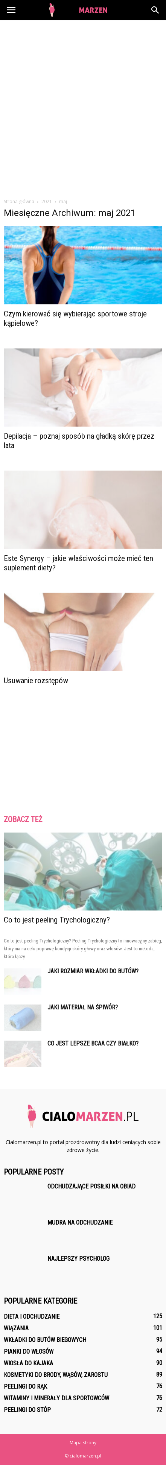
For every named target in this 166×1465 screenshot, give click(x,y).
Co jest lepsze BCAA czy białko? (93, 1043)
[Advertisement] (83, 107)
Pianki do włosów (28, 1351)
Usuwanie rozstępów (36, 680)
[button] (155, 10)
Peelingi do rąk (25, 1386)
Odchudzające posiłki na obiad (91, 1186)
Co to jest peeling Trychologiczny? (57, 919)
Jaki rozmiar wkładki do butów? (93, 971)
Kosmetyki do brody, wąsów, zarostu (56, 1374)
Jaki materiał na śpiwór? (82, 1007)
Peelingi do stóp (27, 1409)
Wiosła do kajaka (28, 1363)
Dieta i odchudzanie (31, 1316)
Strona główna (19, 201)
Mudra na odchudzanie (80, 1222)
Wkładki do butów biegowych (45, 1339)
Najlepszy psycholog (78, 1258)
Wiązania (16, 1328)
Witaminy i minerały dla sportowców (56, 1398)
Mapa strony (83, 1442)
